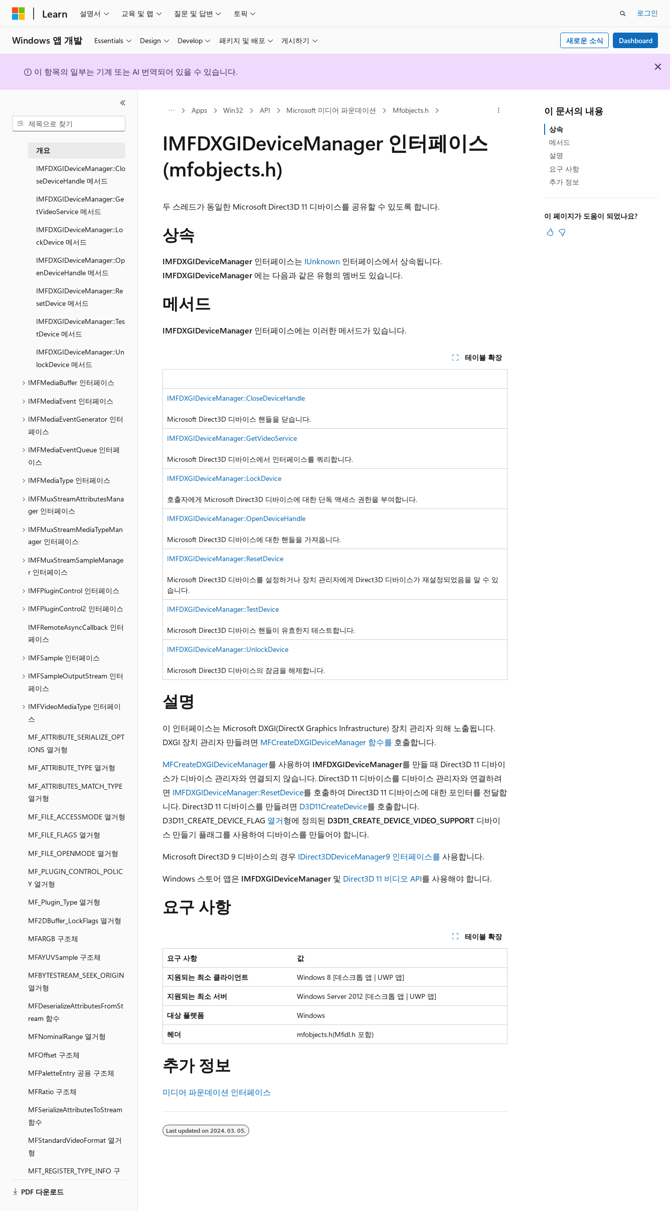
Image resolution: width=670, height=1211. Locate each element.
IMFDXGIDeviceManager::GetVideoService (232, 438)
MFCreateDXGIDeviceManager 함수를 (326, 742)
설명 (556, 155)
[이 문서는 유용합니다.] (550, 232)
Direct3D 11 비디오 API (382, 878)
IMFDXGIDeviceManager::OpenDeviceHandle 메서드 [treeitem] (80, 266)
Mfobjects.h (411, 110)
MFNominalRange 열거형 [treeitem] (67, 1036)
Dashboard (635, 40)
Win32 (233, 110)
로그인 (647, 13)
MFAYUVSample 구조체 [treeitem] (64, 957)
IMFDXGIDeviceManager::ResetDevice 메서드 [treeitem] (79, 297)
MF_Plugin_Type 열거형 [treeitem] (64, 902)
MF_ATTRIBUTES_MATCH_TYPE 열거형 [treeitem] (75, 792)
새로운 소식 (584, 40)
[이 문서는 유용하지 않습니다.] (562, 232)
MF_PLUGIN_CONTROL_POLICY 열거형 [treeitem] (75, 878)
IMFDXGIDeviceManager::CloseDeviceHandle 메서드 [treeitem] (80, 174)
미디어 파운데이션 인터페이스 (216, 1092)
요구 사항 (564, 169)
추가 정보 (564, 182)
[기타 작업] (499, 111)
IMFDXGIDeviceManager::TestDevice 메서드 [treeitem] (80, 327)
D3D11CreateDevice (333, 806)
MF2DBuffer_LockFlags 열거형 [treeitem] (74, 920)
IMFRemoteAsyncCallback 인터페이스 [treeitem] (76, 633)
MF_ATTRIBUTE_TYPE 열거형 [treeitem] (71, 767)
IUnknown (322, 261)
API (265, 110)
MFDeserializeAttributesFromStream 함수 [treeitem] (75, 1012)
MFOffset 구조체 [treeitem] (54, 1055)
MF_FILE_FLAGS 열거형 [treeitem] (64, 834)
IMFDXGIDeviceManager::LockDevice (224, 478)
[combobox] (68, 124)
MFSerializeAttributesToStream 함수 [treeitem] (75, 1116)
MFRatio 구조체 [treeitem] (52, 1091)
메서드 (559, 142)
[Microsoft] (18, 13)
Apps (199, 110)
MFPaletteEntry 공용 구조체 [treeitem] (71, 1073)
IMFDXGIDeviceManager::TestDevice (223, 609)
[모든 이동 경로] (171, 111)
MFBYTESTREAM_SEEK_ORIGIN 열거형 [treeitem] (76, 981)
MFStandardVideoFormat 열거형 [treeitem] (75, 1146)
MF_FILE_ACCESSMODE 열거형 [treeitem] (76, 816)
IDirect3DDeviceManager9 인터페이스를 (369, 856)
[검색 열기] (623, 14)
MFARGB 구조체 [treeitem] (53, 938)
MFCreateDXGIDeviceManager (215, 764)
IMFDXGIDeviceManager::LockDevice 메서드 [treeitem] (79, 236)
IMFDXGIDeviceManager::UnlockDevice (227, 649)
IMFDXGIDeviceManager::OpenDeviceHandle (236, 518)
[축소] (122, 103)
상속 (556, 129)
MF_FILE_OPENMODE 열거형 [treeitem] (73, 853)
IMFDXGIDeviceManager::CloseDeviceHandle (236, 398)
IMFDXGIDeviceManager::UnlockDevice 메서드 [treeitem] (80, 358)
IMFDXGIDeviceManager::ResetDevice (225, 558)
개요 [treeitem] (43, 150)
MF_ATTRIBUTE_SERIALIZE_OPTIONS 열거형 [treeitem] (76, 743)
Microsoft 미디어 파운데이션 (331, 110)
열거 (275, 820)
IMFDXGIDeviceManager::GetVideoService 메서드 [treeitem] (80, 205)
